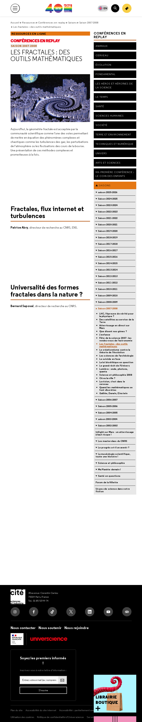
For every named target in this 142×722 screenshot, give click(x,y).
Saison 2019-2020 (108, 231)
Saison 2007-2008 (88, 22)
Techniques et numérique (114, 144)
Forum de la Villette (107, 482)
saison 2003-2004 (107, 419)
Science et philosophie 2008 (115, 375)
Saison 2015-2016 (108, 256)
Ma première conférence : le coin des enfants (115, 174)
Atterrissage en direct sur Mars (114, 326)
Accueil (15, 22)
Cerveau (102, 55)
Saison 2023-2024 (108, 205)
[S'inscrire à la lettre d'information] (43, 690)
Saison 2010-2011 (108, 289)
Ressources (29, 22)
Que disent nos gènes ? (113, 331)
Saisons (72, 22)
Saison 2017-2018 (108, 243)
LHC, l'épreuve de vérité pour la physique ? (116, 315)
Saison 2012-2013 (108, 276)
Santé (100, 106)
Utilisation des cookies (22, 717)
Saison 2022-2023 (108, 211)
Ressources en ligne (28, 33)
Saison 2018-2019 (108, 237)
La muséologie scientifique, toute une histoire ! (113, 455)
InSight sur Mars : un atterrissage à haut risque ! (115, 433)
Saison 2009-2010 (108, 295)
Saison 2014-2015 (108, 263)
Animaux (102, 46)
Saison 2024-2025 (108, 198)
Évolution (103, 64)
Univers (101, 153)
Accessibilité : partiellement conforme (80, 710)
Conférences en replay (51, 22)
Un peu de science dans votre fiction (113, 490)
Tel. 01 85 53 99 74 (38, 600)
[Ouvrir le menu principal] (15, 8)
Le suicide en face (110, 359)
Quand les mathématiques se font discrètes (116, 388)
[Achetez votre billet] (126, 8)
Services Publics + (96, 717)
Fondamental (106, 74)
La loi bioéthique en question (116, 362)
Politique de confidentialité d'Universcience (60, 717)
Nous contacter (23, 627)
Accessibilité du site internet (41, 710)
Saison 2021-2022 (108, 218)
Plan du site (17, 710)
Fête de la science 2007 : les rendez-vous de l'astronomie (115, 339)
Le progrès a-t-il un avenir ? (113, 447)
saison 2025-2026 (107, 192)
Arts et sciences (108, 162)
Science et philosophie (111, 463)
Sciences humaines (110, 115)
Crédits (113, 717)
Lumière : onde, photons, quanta (113, 370)
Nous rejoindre (76, 627)
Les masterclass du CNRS (112, 441)
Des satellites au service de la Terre (116, 320)
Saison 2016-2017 (108, 250)
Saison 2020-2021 (108, 224)
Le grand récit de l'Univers (114, 365)
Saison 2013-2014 (108, 269)
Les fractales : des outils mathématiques (46, 55)
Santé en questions (109, 475)
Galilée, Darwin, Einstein (113, 393)
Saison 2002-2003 (108, 425)
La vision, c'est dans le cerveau (112, 382)
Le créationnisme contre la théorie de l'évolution (114, 351)
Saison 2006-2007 (108, 399)
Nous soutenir (49, 627)
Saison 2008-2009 (108, 302)
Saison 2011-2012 (108, 282)
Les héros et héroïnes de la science (114, 85)
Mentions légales (113, 710)
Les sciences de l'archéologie (116, 355)
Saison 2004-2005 (108, 412)
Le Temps (102, 96)
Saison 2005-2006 (108, 406)
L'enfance (104, 334)
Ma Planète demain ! (109, 469)
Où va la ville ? (107, 378)
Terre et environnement (113, 134)
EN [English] (105, 8)
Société (101, 125)
